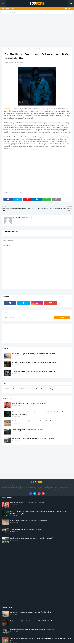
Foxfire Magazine (9, 62)
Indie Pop (22, 389)
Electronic (7, 389)
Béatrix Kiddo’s (8, 109)
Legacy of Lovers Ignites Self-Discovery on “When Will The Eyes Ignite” (35, 362)
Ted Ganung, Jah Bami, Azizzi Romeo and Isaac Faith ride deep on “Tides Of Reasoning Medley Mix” (40, 640)
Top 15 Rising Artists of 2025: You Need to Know (27, 430)
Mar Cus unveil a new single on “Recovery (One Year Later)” (31, 421)
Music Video (14, 193)
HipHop (9, 49)
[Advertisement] (38, 30)
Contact (13, 8)
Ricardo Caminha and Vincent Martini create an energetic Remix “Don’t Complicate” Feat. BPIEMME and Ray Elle (41, 413)
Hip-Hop (15, 389)
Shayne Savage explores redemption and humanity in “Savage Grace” (34, 371)
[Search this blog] (29, 317)
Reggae (52, 389)
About (7, 8)
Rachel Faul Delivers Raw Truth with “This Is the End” (29, 403)
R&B (42, 389)
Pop (37, 389)
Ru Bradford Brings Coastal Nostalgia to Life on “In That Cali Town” (34, 354)
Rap (21, 193)
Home (2, 8)
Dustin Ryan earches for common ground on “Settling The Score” (33, 438)
